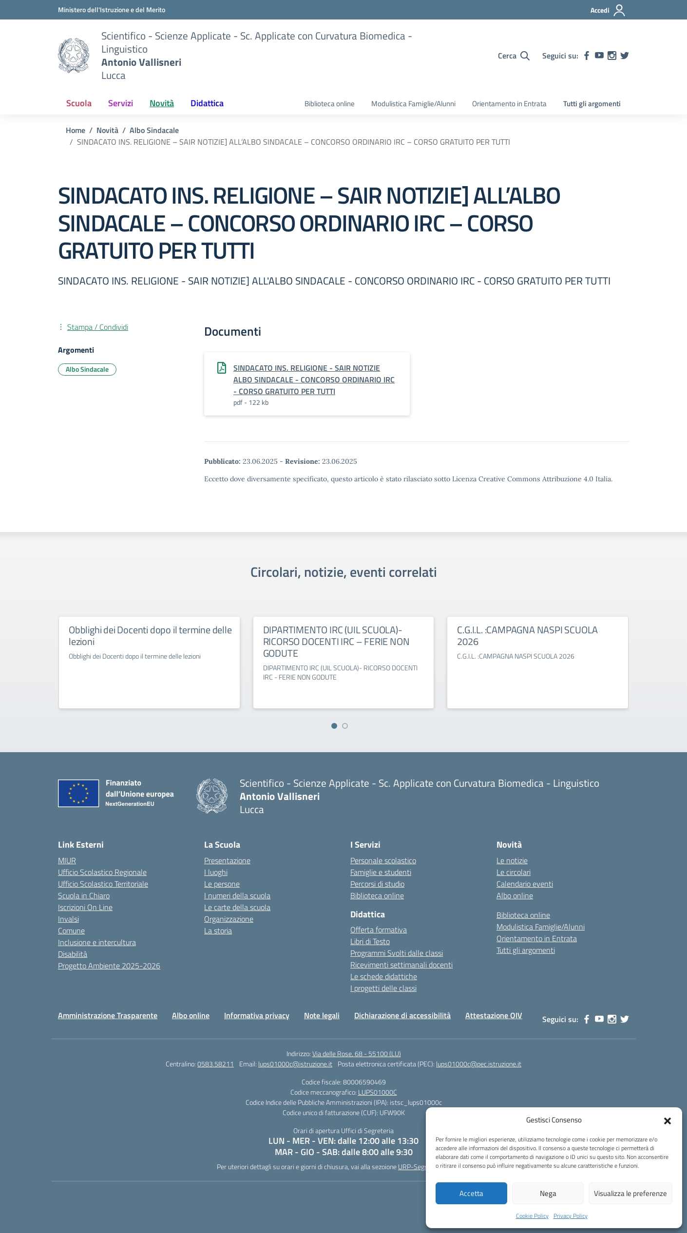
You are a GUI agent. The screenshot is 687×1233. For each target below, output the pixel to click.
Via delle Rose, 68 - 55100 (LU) (356, 1053)
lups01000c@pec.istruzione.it (478, 1064)
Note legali (322, 1015)
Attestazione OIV (493, 1015)
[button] (667, 1120)
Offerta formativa (378, 929)
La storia (218, 930)
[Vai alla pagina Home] (75, 130)
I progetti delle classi (383, 988)
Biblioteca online (330, 103)
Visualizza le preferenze (630, 1193)
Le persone (222, 884)
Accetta (471, 1193)
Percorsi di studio (377, 884)
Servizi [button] (120, 103)
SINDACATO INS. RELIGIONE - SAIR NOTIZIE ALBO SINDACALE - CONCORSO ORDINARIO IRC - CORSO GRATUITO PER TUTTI (314, 379)
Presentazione (227, 860)
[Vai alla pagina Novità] (107, 130)
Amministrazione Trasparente (107, 1015)
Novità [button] (162, 103)
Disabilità (72, 954)
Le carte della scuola (237, 907)
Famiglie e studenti (380, 872)
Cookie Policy (532, 1215)
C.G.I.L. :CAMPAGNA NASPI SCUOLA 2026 (527, 635)
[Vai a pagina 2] (345, 726)
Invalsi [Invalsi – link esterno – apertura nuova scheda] (68, 919)
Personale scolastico (383, 860)
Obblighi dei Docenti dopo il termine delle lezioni (150, 635)
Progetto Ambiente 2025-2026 (109, 965)
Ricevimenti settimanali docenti (401, 964)
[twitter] (624, 55)
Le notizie (512, 860)
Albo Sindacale (87, 369)
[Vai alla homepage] (73, 55)
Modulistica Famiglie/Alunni (413, 103)
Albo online (514, 895)
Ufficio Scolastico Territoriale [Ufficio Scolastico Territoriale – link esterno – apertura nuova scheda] (103, 884)
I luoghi (216, 872)
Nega (548, 1193)
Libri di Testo (370, 941)
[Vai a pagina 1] (334, 726)
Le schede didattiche (383, 976)
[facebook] (586, 55)
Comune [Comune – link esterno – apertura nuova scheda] (71, 930)
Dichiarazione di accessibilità (402, 1015)
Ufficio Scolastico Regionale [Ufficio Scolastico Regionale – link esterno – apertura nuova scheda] (102, 872)
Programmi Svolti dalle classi (396, 953)
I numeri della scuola (237, 895)
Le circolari (513, 872)
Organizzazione (228, 919)
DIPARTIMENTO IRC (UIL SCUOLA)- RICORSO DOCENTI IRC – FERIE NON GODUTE (336, 641)
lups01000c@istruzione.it (295, 1064)
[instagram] (612, 55)
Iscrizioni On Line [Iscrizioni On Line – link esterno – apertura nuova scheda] (85, 907)
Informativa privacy (256, 1015)
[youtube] (599, 55)
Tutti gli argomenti (592, 103)
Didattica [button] (207, 103)
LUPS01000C (377, 1092)
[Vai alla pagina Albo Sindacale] (154, 130)
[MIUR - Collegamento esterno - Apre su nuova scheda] (111, 9)
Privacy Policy (570, 1215)
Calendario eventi (524, 884)
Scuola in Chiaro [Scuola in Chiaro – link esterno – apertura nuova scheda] (84, 895)
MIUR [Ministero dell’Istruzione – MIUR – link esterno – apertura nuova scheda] (67, 860)
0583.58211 (215, 1064)
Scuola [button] (79, 103)
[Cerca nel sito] (514, 55)
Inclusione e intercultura (97, 942)
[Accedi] (608, 10)
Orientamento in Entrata (509, 103)
